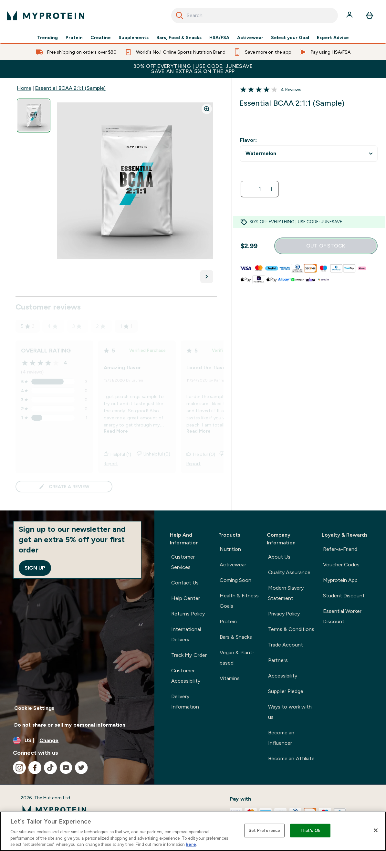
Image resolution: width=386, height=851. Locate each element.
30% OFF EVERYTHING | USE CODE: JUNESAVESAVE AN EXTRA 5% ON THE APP (193, 68)
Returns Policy (188, 613)
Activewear (250, 37)
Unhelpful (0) (153, 454)
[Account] (350, 15)
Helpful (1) (117, 454)
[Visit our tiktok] (50, 767)
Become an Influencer (281, 738)
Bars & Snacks (236, 637)
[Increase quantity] (271, 189)
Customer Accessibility (185, 676)
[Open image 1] (33, 115)
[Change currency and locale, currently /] (77, 740)
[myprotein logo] (45, 15)
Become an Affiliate (291, 758)
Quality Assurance (289, 572)
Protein (74, 37)
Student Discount (344, 595)
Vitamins (230, 678)
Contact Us (185, 582)
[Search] (179, 15)
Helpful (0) (200, 454)
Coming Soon (235, 580)
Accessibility (282, 675)
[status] (259, 189)
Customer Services (183, 562)
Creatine (100, 37)
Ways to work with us (290, 712)
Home (24, 88)
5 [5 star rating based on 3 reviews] (28, 326)
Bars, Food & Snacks (179, 37)
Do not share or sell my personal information (69, 725)
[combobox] (254, 15)
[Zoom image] (207, 109)
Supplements (134, 37)
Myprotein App (340, 580)
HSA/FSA (219, 37)
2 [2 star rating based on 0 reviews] (101, 326)
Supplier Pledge (285, 691)
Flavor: (248, 140)
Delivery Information (185, 701)
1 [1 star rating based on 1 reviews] (126, 326)
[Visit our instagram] (19, 767)
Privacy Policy (284, 613)
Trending (47, 37)
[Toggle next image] (206, 276)
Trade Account (285, 644)
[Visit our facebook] (34, 767)
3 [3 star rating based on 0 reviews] (77, 326)
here (191, 844)
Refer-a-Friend (340, 549)
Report (111, 463)
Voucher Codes (341, 564)
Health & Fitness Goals (239, 601)
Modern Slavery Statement (286, 593)
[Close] (376, 830)
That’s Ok (310, 830)
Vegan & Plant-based (237, 658)
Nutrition (230, 549)
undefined (309, 153)
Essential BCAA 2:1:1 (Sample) (70, 88)
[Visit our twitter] (81, 767)
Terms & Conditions (291, 629)
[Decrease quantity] (248, 189)
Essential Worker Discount (342, 616)
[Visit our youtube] (65, 767)
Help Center (185, 598)
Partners (278, 660)
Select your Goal (290, 37)
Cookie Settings (34, 708)
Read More (116, 431)
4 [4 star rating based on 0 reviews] (52, 326)
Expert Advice (333, 37)
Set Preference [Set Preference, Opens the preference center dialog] (264, 830)
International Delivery (186, 634)
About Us (279, 557)
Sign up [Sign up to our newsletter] (35, 568)
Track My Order (189, 655)
